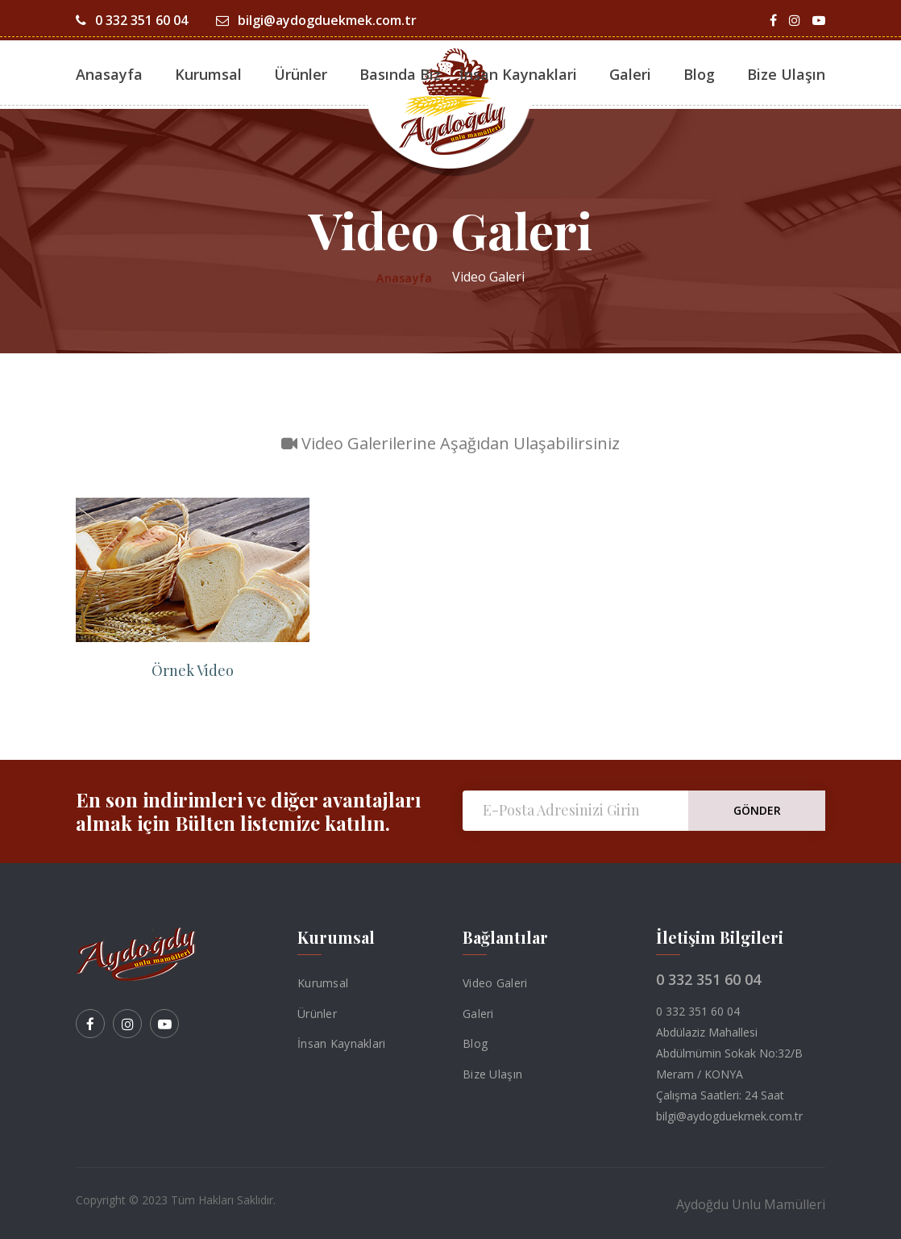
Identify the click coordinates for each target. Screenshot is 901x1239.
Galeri (478, 1012)
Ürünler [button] (300, 74)
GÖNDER (757, 810)
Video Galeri (495, 983)
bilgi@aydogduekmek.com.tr (316, 20)
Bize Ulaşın (786, 74)
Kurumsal (208, 74)
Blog (699, 74)
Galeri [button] (630, 74)
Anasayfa (109, 74)
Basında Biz (400, 74)
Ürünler (317, 1012)
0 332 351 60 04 (132, 20)
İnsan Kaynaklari (518, 74)
